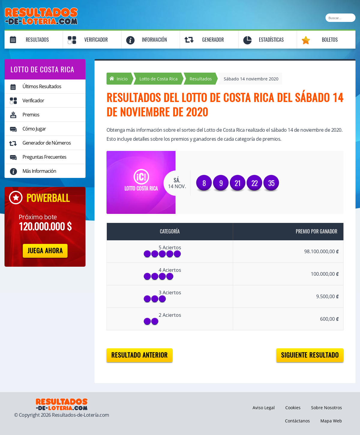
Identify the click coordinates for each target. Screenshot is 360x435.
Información (154, 40)
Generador (213, 40)
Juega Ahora (45, 250)
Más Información (39, 171)
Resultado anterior (139, 355)
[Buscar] (341, 18)
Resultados (37, 40)
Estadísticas (271, 40)
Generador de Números (46, 143)
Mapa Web (331, 421)
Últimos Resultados (41, 86)
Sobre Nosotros (326, 407)
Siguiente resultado (310, 355)
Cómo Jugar (34, 128)
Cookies (293, 407)
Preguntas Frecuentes (44, 157)
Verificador (96, 40)
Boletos (330, 40)
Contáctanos (297, 421)
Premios (30, 114)
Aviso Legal (264, 407)
